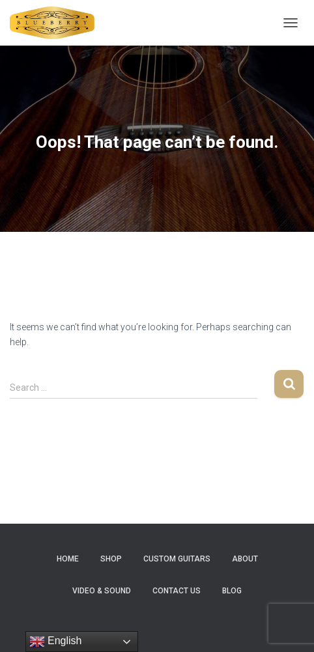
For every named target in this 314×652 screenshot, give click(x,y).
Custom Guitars (176, 558)
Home (68, 558)
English (55, 641)
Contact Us (176, 590)
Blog (232, 590)
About (245, 558)
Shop (111, 558)
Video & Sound (101, 590)
